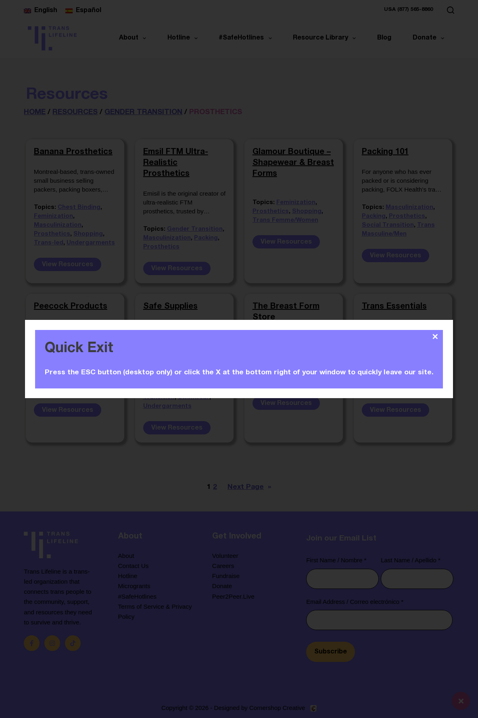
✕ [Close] (435, 336)
